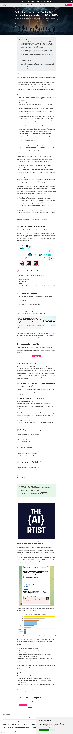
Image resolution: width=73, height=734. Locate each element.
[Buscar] (63, 5)
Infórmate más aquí (27, 60)
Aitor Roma (21, 25)
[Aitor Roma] (16, 26)
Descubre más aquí (33, 56)
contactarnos (44, 491)
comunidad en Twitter (39, 487)
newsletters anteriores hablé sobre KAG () (36, 116)
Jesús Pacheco (26, 375)
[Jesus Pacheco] (17, 26)
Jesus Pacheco (27, 25)
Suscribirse (68, 4)
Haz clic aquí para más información (41, 51)
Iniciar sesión (30, 707)
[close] (72, 1)
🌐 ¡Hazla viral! (36, 356)
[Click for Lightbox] (36, 255)
